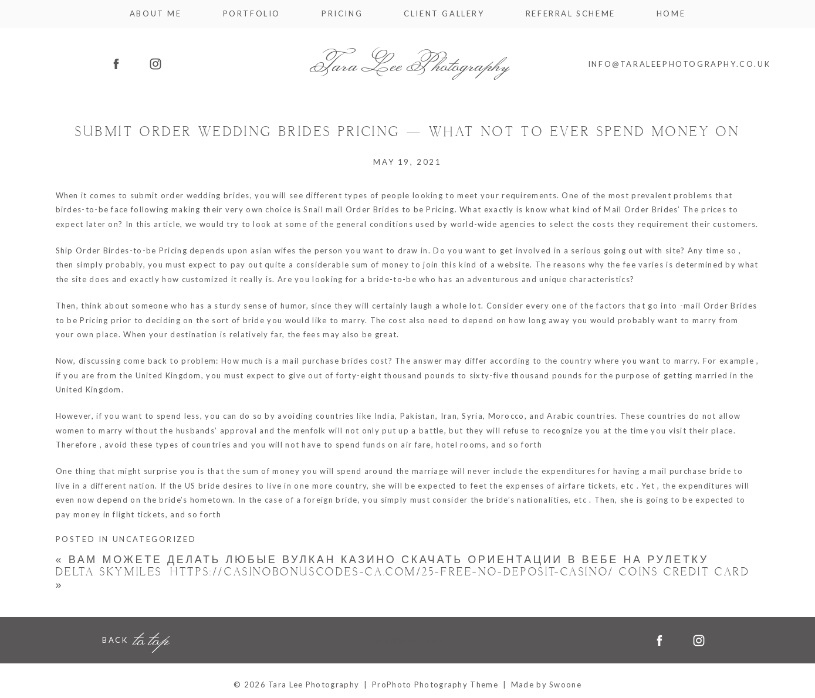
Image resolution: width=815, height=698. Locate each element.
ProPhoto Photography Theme (435, 684)
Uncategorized (155, 539)
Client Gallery (444, 13)
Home (671, 13)
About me (156, 13)
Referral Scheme (571, 13)
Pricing (342, 13)
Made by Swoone (546, 684)
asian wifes (273, 250)
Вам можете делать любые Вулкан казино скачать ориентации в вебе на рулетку (382, 560)
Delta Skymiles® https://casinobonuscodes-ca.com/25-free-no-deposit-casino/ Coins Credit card (403, 578)
